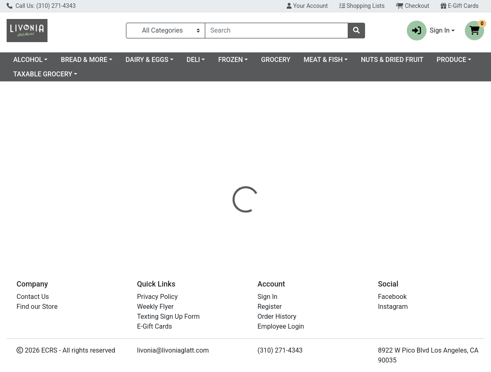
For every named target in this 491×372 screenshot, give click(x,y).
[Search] (276, 30)
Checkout (412, 5)
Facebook (392, 297)
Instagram (393, 306)
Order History (277, 316)
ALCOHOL (94, 60)
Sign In (268, 297)
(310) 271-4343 (280, 350)
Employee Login (281, 326)
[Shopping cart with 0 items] (474, 30)
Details (227, 183)
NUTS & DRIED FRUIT (44, 74)
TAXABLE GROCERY (166, 74)
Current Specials (37, 60)
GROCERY (342, 60)
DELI (260, 60)
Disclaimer (264, 183)
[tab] (227, 183)
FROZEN (297, 60)
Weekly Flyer (155, 306)
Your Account (307, 5)
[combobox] (276, 30)
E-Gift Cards (460, 5)
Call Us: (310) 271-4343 (41, 5)
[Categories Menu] (165, 30)
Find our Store (37, 306)
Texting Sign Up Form (168, 316)
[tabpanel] (348, 208)
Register (270, 306)
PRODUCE (104, 74)
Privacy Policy (157, 297)
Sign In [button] (428, 30)
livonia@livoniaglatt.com (173, 350)
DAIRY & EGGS (213, 60)
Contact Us (33, 297)
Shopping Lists (362, 5)
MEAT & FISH (390, 60)
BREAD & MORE (151, 60)
